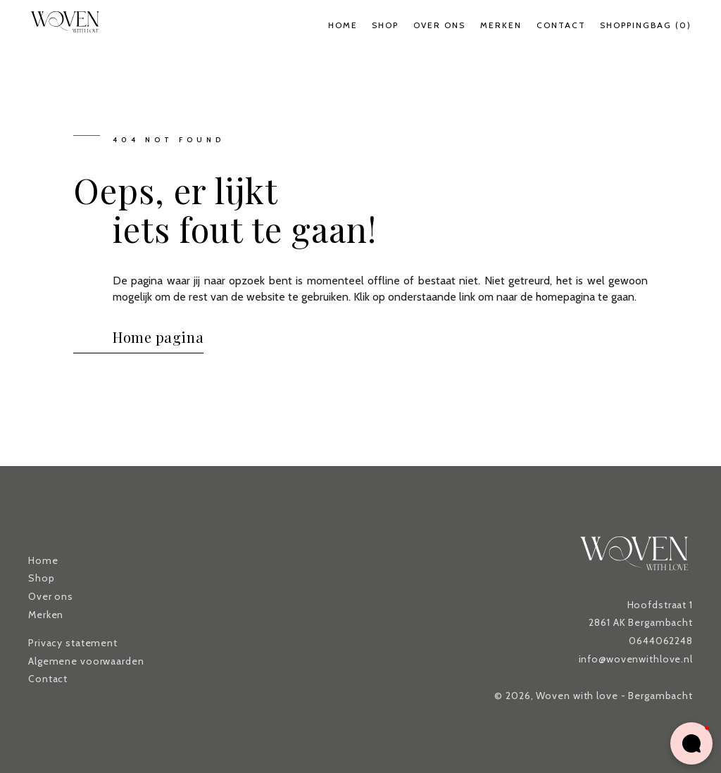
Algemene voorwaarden (86, 661)
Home (343, 25)
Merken (501, 25)
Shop (385, 25)
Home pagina (158, 336)
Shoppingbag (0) (645, 25)
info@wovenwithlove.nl (636, 659)
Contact (561, 25)
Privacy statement (73, 642)
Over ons (439, 25)
